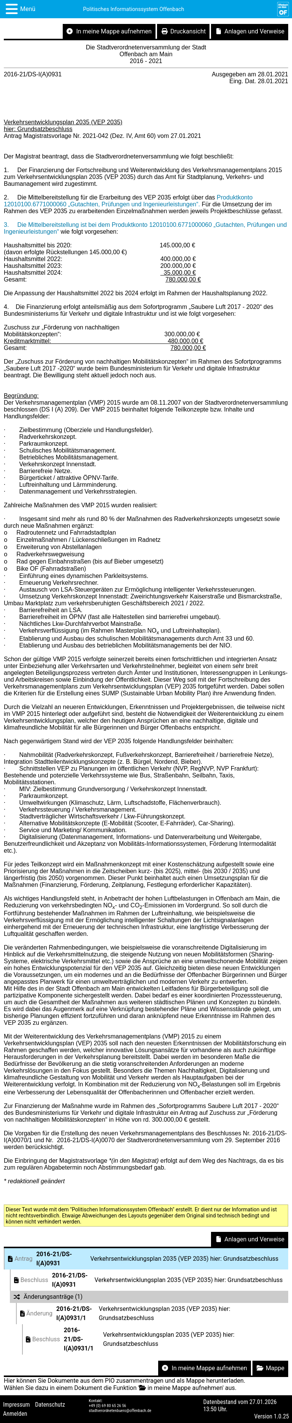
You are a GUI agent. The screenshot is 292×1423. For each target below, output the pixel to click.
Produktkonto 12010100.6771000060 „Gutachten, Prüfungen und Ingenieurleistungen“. (128, 200)
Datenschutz (50, 1404)
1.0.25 (281, 1416)
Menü (27, 9)
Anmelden (15, 1413)
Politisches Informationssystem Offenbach (133, 9)
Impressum (16, 1404)
